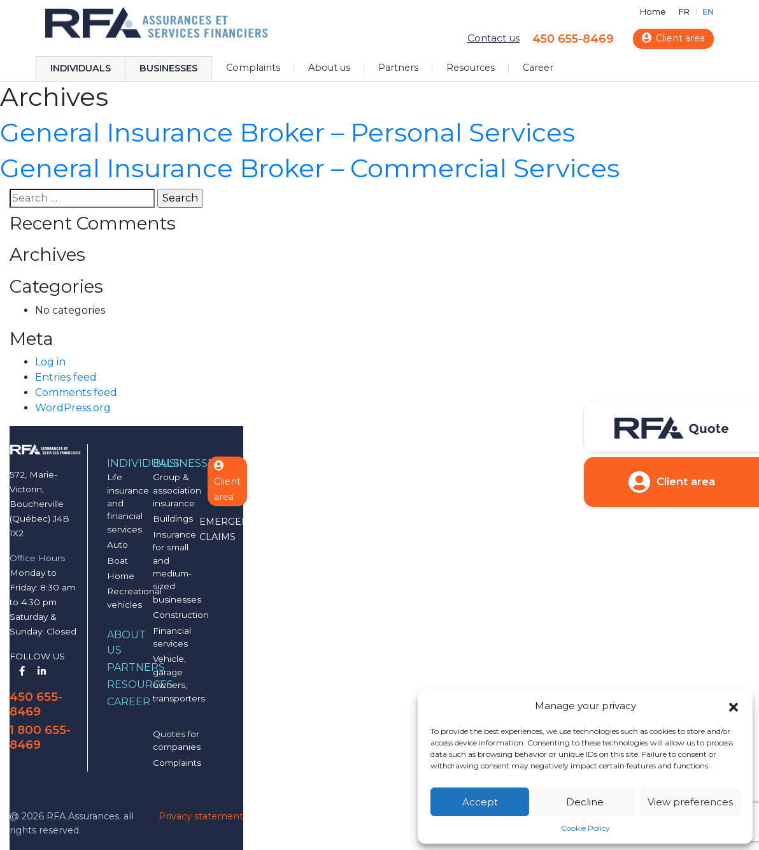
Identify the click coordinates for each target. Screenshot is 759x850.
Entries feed (66, 377)
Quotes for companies (177, 740)
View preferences (690, 802)
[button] (733, 706)
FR (684, 12)
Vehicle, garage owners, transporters (179, 678)
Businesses (168, 68)
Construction (181, 615)
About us (329, 67)
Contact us (493, 38)
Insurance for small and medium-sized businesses (177, 567)
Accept (480, 802)
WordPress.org (73, 408)
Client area (673, 38)
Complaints (253, 67)
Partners (398, 67)
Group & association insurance (177, 490)
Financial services (172, 637)
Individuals (80, 68)
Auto (117, 544)
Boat (117, 560)
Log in (50, 362)
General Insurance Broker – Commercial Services (310, 168)
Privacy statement (201, 816)
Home (653, 12)
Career (538, 67)
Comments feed (76, 392)
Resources (470, 67)
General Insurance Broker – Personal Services (287, 132)
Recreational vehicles (134, 597)
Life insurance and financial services (128, 503)
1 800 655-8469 (40, 737)
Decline (585, 802)
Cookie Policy (585, 828)
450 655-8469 (573, 38)
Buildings (173, 518)
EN (708, 12)
